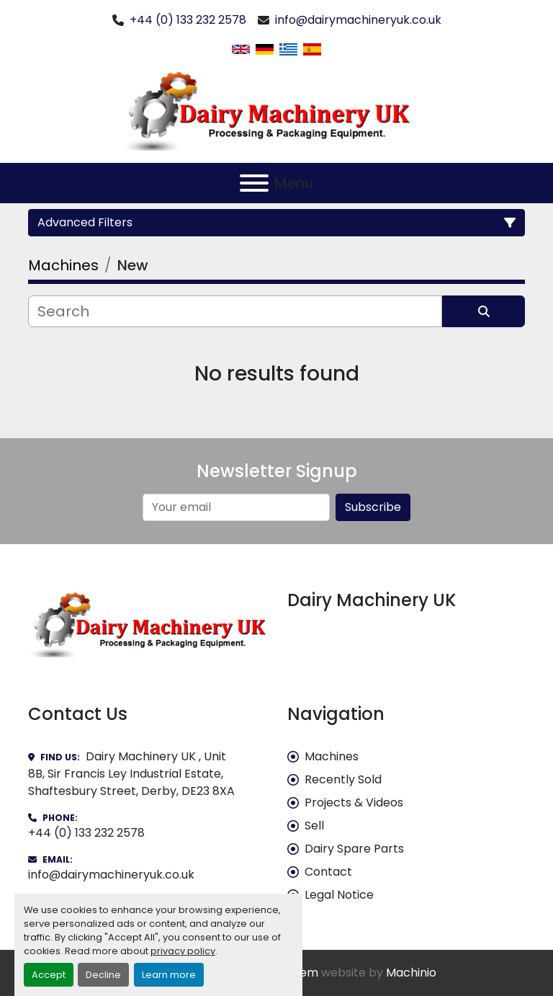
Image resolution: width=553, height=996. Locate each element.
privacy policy (182, 951)
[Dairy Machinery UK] (147, 623)
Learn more (169, 975)
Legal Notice (339, 894)
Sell (314, 825)
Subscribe (373, 507)
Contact (328, 871)
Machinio (411, 972)
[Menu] (254, 183)
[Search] (235, 311)
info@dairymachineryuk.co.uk (358, 20)
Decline (103, 975)
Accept (49, 975)
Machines (332, 756)
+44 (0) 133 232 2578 (188, 20)
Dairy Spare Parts (354, 848)
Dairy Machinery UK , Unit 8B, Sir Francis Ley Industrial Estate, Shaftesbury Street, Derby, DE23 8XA (131, 773)
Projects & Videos (354, 802)
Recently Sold (343, 779)
